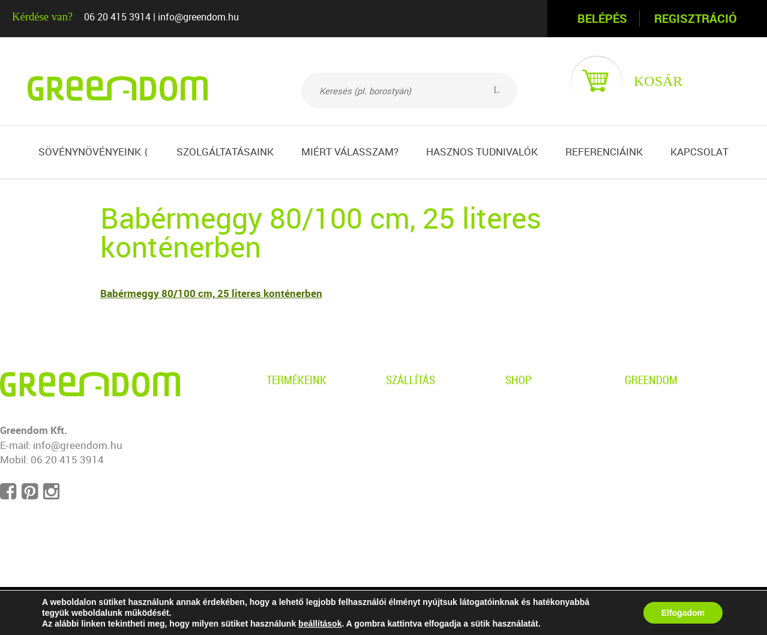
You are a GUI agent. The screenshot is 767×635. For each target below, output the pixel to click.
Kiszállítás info (419, 430)
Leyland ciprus (300, 451)
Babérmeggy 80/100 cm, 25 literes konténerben (211, 293)
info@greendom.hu (198, 16)
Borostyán (290, 410)
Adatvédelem (535, 410)
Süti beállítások (660, 492)
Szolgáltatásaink (225, 151)
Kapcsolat (699, 151)
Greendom (651, 379)
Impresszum (654, 471)
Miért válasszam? (350, 151)
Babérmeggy (295, 492)
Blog (635, 430)
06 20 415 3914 (117, 16)
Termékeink (296, 379)
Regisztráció (695, 18)
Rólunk (641, 410)
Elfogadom (683, 613)
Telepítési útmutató (430, 471)
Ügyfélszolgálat (541, 451)
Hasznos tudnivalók (482, 151)
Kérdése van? (42, 16)
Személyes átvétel (428, 410)
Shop (518, 379)
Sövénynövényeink (93, 151)
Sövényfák (291, 512)
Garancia (406, 451)
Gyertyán (287, 430)
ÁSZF (518, 430)
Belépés (602, 18)
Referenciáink (604, 151)
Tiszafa (283, 471)
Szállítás (410, 379)
